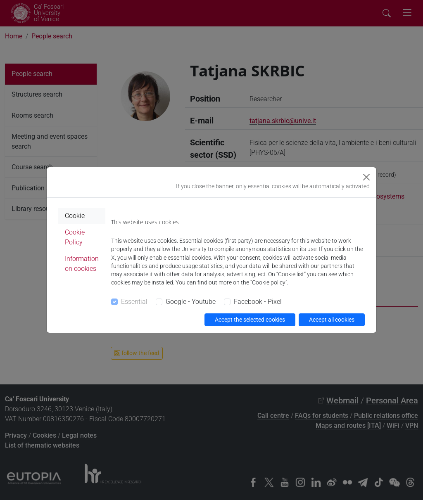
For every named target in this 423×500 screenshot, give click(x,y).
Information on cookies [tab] (82, 264)
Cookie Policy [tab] (75, 237)
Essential (134, 302)
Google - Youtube (191, 302)
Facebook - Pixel (258, 302)
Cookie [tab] (75, 216)
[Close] (366, 177)
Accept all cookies (331, 319)
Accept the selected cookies (250, 319)
